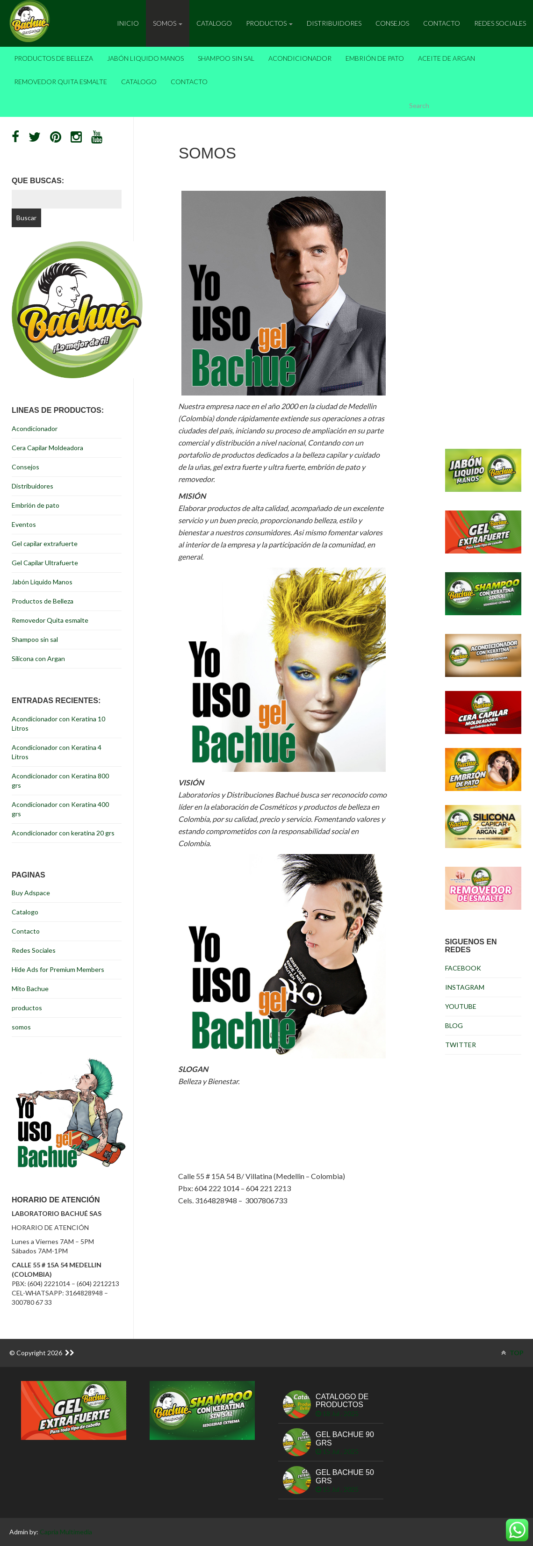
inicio (128, 23)
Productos (269, 23)
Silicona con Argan (38, 658)
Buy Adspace (31, 893)
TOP (512, 1353)
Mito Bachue (30, 988)
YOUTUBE (460, 1006)
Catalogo (214, 23)
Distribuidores (334, 23)
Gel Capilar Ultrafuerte (45, 563)
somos (21, 1027)
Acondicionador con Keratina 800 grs (60, 780)
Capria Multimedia (66, 1532)
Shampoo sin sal (226, 58)
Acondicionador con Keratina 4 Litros (56, 752)
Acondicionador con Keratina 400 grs (60, 809)
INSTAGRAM (464, 987)
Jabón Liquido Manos (145, 58)
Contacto (441, 23)
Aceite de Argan (446, 58)
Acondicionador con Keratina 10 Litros (58, 723)
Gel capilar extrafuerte (45, 543)
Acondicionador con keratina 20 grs (63, 833)
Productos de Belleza (53, 58)
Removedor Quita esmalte (60, 82)
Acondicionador (299, 58)
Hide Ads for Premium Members (58, 969)
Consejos (392, 23)
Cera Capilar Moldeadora (47, 448)
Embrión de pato (375, 58)
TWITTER (460, 1045)
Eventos (24, 524)
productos (27, 1008)
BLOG (454, 1025)
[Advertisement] (283, 1269)
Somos (167, 23)
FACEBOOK (463, 968)
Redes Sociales (500, 23)
